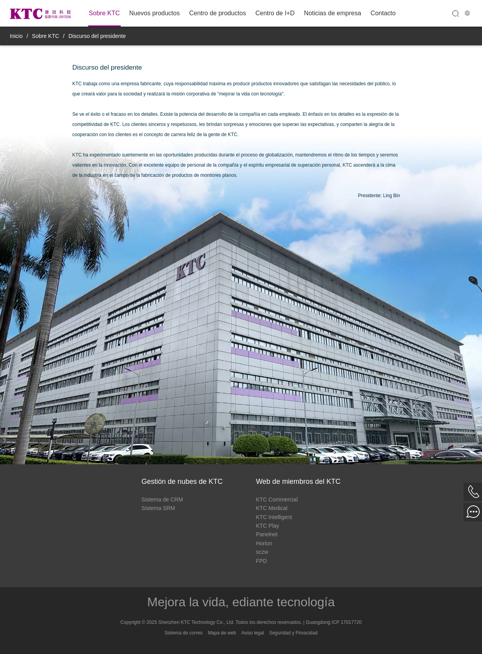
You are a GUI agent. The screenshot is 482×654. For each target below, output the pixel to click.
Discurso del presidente (97, 36)
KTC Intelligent (274, 517)
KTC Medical (271, 508)
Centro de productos (217, 13)
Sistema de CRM (162, 499)
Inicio (16, 36)
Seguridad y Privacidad (293, 633)
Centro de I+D (275, 13)
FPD (261, 561)
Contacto (383, 13)
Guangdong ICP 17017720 (334, 622)
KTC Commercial (277, 499)
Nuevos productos (154, 13)
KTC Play (267, 526)
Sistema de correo (184, 633)
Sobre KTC (104, 13)
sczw (262, 552)
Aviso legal (252, 633)
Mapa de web (222, 633)
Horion (264, 543)
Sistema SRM (158, 508)
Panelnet (266, 534)
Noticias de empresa (332, 13)
